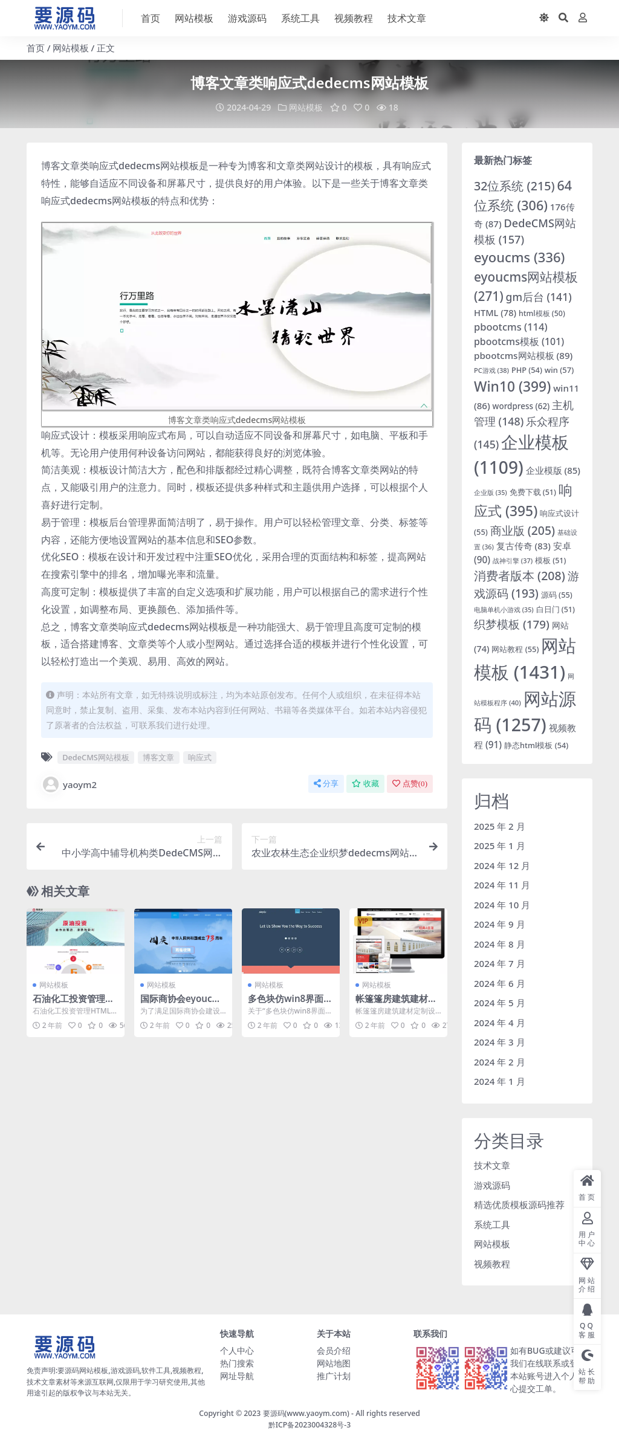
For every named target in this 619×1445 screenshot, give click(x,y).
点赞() (409, 783)
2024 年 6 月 (499, 983)
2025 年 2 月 (499, 826)
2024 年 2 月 (499, 1062)
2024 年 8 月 (499, 944)
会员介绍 (334, 1350)
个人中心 (237, 1350)
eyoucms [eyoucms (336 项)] (519, 257)
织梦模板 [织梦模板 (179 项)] (511, 624)
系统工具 (492, 1224)
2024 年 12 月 (502, 865)
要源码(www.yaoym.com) (306, 1413)
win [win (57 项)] (559, 369)
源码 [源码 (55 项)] (556, 594)
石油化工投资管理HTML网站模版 (75, 1003)
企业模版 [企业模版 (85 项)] (553, 470)
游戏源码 (492, 1185)
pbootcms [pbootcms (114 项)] (511, 327)
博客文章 (158, 757)
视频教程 (492, 1264)
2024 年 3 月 (499, 1042)
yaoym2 (69, 784)
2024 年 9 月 (499, 924)
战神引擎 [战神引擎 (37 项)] (513, 560)
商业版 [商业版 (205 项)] (522, 530)
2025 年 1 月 (499, 845)
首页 (36, 48)
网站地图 (334, 1363)
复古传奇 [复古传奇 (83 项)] (523, 546)
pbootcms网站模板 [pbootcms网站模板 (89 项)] (523, 355)
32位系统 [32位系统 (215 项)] (514, 186)
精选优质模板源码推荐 (519, 1204)
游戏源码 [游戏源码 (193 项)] (526, 584)
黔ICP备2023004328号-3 (309, 1425)
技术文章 (492, 1165)
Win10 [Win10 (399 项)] (512, 386)
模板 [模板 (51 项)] (550, 560)
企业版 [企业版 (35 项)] (490, 492)
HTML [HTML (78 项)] (495, 312)
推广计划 (334, 1376)
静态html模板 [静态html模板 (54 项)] (536, 745)
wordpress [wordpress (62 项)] (521, 406)
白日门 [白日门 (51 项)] (555, 609)
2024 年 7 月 (499, 963)
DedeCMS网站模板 (95, 757)
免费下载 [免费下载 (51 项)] (533, 492)
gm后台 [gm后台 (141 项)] (539, 296)
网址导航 (237, 1376)
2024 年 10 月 (502, 905)
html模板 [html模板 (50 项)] (542, 313)
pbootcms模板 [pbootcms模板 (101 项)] (519, 341)
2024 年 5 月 (499, 1003)
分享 (326, 783)
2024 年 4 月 (499, 1023)
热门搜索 (237, 1363)
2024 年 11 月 (502, 885)
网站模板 (71, 48)
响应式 (200, 757)
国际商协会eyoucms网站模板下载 (182, 1003)
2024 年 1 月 (499, 1081)
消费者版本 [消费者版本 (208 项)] (519, 575)
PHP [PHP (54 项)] (526, 369)
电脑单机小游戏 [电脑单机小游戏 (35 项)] (504, 610)
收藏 (365, 783)
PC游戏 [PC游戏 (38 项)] (491, 370)
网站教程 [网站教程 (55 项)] (515, 649)
